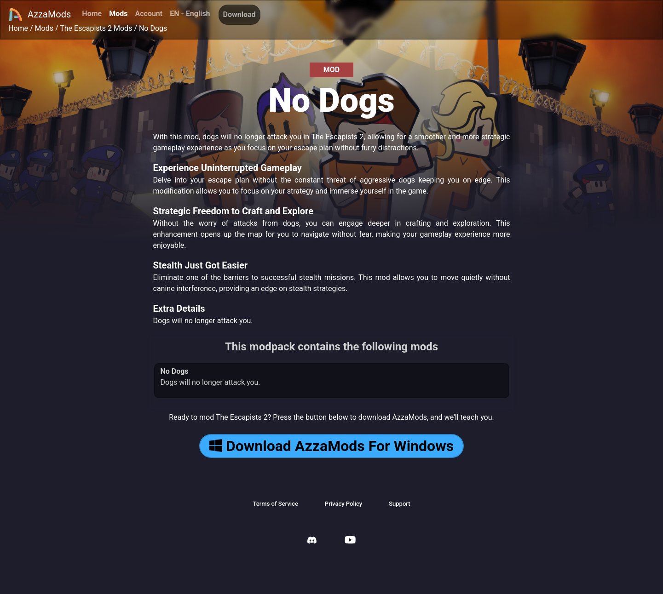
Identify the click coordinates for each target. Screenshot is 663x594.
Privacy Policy (343, 503)
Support (399, 503)
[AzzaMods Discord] (312, 541)
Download (239, 14)
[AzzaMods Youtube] (350, 541)
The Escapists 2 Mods (96, 28)
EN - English (190, 13)
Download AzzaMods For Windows (331, 446)
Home (92, 13)
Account (148, 13)
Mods (118, 13)
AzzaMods (39, 14)
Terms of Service (275, 503)
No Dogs (153, 28)
